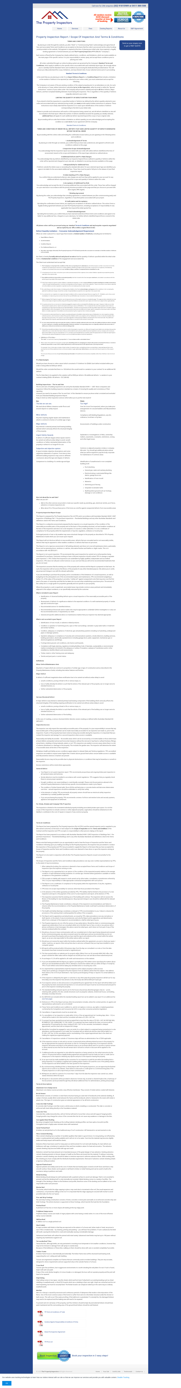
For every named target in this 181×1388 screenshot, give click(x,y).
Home (59, 29)
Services (75, 28)
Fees (90, 29)
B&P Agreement (137, 29)
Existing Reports (106, 29)
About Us (121, 29)
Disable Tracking (123, 1377)
